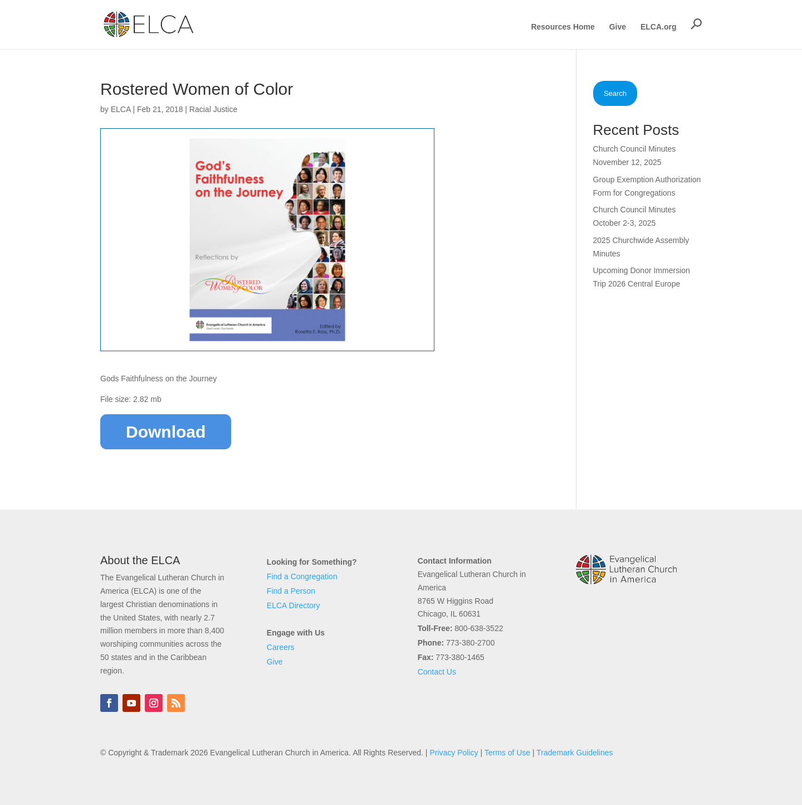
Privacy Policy (453, 752)
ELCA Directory (293, 605)
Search (615, 93)
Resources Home (562, 27)
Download (166, 432)
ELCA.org (658, 27)
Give (617, 27)
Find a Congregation (302, 576)
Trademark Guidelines (574, 752)
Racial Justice (213, 109)
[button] (696, 24)
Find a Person (291, 590)
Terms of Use (507, 752)
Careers (281, 647)
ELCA (121, 109)
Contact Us (437, 671)
